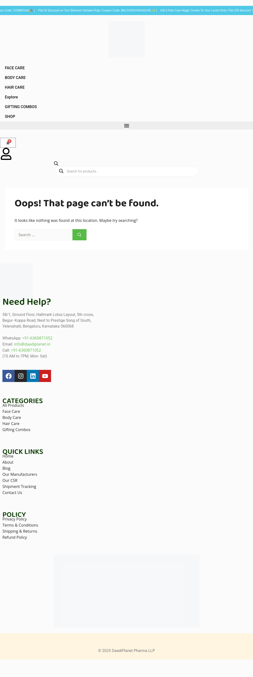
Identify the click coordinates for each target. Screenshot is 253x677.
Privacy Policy (14, 519)
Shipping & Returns (19, 531)
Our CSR (9, 480)
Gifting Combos (16, 429)
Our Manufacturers (19, 474)
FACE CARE (15, 68)
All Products (13, 405)
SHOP (10, 116)
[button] (126, 126)
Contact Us (12, 492)
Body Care (11, 417)
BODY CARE (15, 77)
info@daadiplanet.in (32, 344)
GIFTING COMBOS (21, 106)
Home (7, 456)
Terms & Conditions (20, 525)
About (7, 462)
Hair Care (10, 423)
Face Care (11, 411)
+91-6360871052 (37, 338)
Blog (6, 468)
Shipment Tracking (19, 486)
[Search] (79, 234)
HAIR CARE (15, 87)
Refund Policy (14, 537)
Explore (11, 97)
